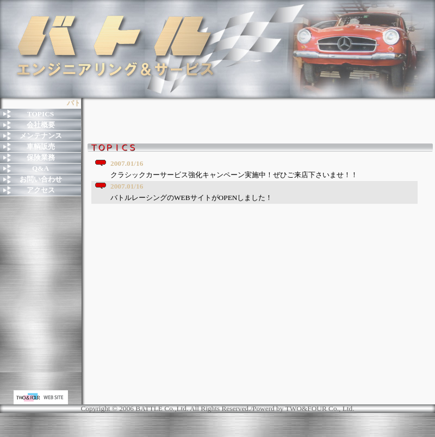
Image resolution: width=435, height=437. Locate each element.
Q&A (40, 168)
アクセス (41, 190)
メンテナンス (41, 136)
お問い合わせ (41, 179)
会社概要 (41, 125)
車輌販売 (41, 146)
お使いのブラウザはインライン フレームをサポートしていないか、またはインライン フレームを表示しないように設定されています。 (261, 271)
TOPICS (40, 114)
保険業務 (41, 157)
